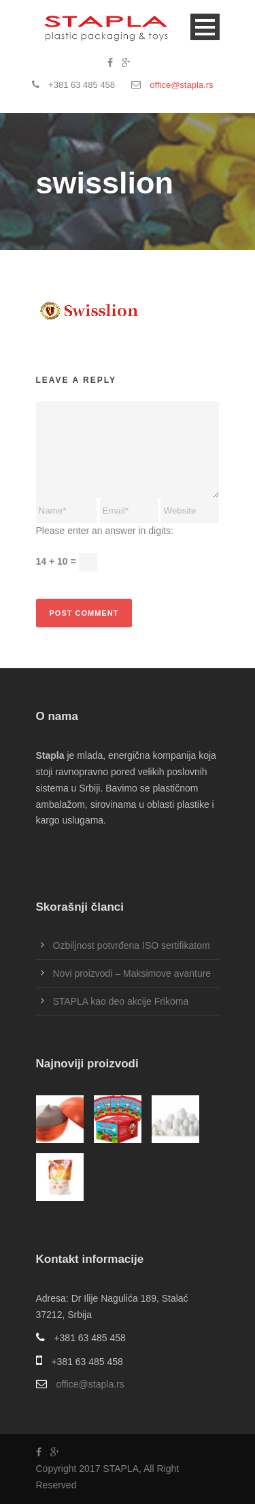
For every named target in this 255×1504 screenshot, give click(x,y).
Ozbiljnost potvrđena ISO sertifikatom (131, 945)
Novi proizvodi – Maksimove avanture (132, 973)
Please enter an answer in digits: (104, 530)
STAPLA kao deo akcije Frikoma (121, 1001)
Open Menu (205, 27)
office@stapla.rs (181, 85)
